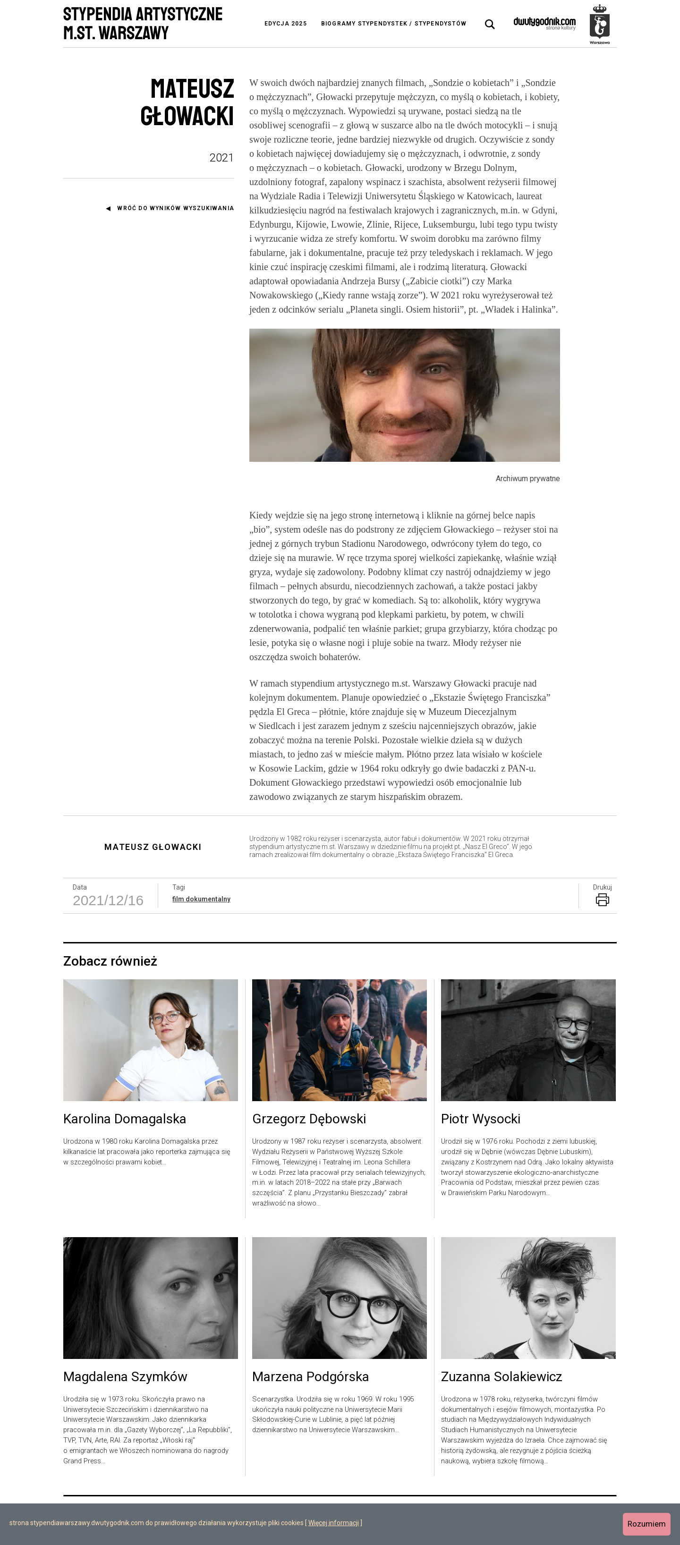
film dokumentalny (201, 899)
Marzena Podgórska (310, 1377)
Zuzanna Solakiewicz (501, 1377)
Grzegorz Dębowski (309, 1119)
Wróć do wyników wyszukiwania (175, 208)
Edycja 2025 (285, 23)
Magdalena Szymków (125, 1377)
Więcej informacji (333, 1523)
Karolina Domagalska (125, 1119)
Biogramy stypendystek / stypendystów (394, 23)
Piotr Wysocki (480, 1119)
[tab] (490, 24)
